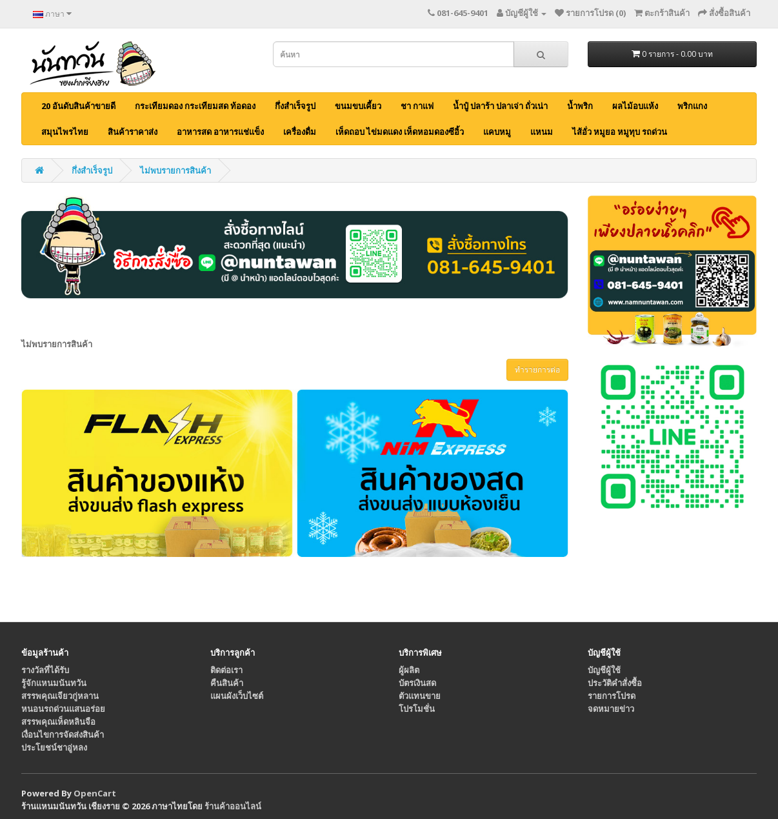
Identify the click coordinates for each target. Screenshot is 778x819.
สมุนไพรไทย (64, 131)
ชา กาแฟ (417, 106)
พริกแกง (692, 106)
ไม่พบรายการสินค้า (175, 170)
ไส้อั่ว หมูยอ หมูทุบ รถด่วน (619, 131)
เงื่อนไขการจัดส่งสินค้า (62, 734)
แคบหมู (497, 131)
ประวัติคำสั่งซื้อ (615, 683)
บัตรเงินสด (417, 683)
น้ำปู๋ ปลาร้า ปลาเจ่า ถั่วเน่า (500, 106)
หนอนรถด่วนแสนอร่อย (63, 708)
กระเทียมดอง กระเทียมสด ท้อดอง (195, 106)
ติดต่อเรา (226, 670)
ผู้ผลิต (409, 670)
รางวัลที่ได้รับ (45, 670)
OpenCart (95, 793)
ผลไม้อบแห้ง (635, 106)
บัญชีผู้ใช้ (604, 670)
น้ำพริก (580, 106)
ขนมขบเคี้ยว (358, 106)
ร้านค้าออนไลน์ (232, 806)
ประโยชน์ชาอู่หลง (54, 747)
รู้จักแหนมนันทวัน (53, 683)
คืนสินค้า (226, 683)
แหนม (541, 131)
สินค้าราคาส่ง (132, 131)
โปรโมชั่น (417, 708)
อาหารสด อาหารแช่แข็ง (220, 131)
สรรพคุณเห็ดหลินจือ (58, 721)
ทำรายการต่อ (537, 369)
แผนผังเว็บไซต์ (236, 696)
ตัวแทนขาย (420, 696)
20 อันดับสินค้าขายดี (78, 106)
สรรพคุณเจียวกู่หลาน (60, 696)
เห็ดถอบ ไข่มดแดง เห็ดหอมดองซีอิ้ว (399, 131)
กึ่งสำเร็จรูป (295, 106)
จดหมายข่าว (611, 708)
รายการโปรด (611, 696)
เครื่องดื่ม (299, 131)
